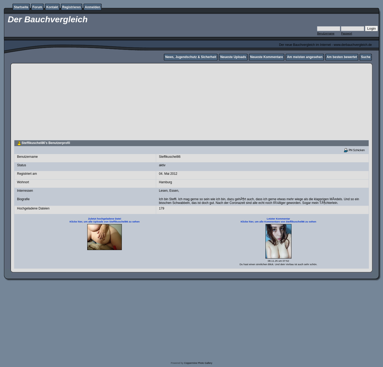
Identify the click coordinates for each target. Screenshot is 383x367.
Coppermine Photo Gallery (198, 363)
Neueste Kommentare (266, 57)
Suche (365, 57)
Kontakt (52, 7)
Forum (37, 7)
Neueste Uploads (233, 57)
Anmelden (92, 7)
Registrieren (71, 7)
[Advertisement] (191, 102)
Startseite (21, 7)
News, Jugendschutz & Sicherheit (190, 57)
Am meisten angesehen (305, 57)
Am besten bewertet (342, 57)
